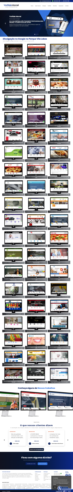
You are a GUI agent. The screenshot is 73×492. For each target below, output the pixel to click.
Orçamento (61, 5)
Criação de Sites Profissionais (28, 485)
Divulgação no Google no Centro (8, 487)
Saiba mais (17, 441)
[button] (5, 23)
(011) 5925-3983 (58, 473)
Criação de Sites (5, 485)
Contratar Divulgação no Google (8, 488)
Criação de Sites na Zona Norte (21, 484)
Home (32, 5)
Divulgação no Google (20, 487)
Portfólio (49, 5)
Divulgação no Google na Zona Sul (9, 486)
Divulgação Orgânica (46, 475)
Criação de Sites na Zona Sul (8, 484)
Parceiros (55, 5)
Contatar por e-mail (31, 463)
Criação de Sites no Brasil (40, 485)
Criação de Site (47, 473)
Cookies (55, 478)
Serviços (44, 5)
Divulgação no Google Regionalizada (47, 487)
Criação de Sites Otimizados (15, 485)
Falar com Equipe (42, 463)
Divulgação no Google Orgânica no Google (24, 488)
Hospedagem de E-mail (47, 480)
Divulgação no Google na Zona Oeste (12, 41)
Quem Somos (38, 5)
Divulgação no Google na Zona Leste (40, 486)
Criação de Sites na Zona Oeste (48, 484)
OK (55, 487)
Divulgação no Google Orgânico (32, 487)
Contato (66, 5)
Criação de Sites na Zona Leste (34, 484)
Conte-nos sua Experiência (36, 449)
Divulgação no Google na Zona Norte (24, 486)
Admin (69, 491)
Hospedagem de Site (47, 477)
